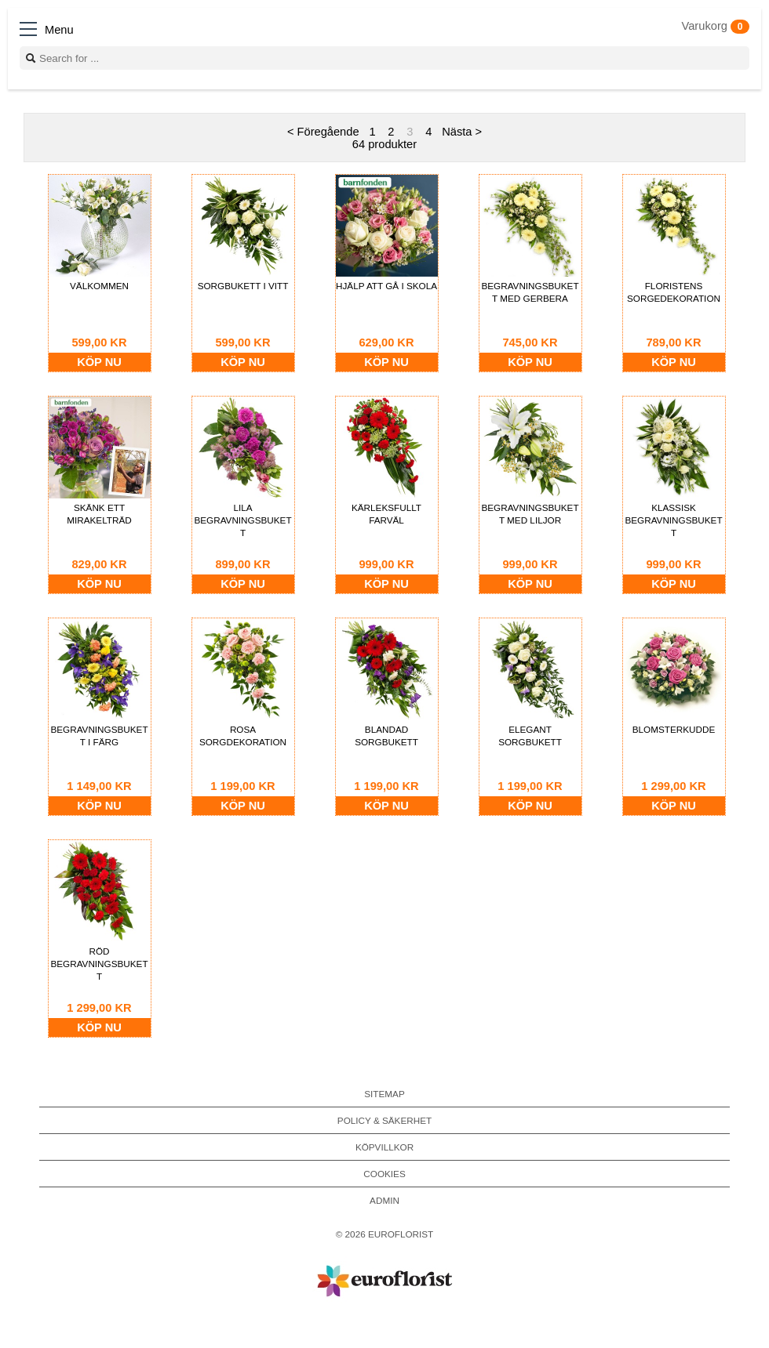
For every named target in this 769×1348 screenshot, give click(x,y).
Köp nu (99, 362)
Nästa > (462, 131)
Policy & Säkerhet (384, 1120)
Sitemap (384, 1094)
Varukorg (715, 26)
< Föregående (323, 131)
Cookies (384, 1174)
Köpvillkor (384, 1147)
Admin (384, 1200)
